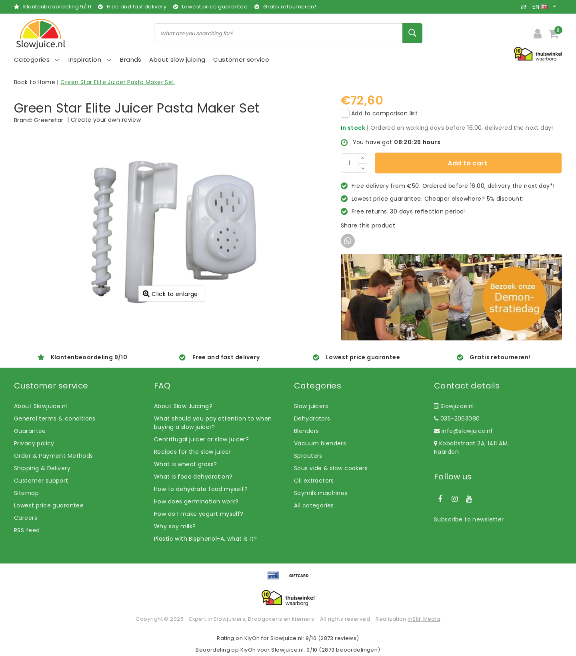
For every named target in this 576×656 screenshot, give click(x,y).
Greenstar (49, 120)
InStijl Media (424, 619)
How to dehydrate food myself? (201, 489)
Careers (25, 518)
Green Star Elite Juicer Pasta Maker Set (117, 82)
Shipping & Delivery (42, 468)
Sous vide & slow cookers (331, 468)
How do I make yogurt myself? (199, 514)
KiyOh (252, 638)
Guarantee (30, 431)
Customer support (41, 481)
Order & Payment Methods (53, 456)
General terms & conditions (55, 419)
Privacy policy (34, 443)
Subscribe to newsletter (469, 519)
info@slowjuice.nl (463, 431)
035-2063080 (457, 419)
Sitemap (26, 493)
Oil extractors (314, 481)
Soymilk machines (321, 493)
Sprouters (308, 456)
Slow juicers (311, 406)
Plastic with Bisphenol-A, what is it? (205, 539)
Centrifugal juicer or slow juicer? (201, 439)
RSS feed (27, 530)
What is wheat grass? (185, 464)
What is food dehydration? (193, 477)
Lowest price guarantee (49, 505)
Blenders (306, 431)
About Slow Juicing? (183, 406)
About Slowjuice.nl (40, 406)
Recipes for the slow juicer (192, 452)
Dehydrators (312, 419)
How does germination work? (196, 501)
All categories (314, 505)
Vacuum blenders (320, 443)
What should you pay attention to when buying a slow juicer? (213, 423)
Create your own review (106, 120)
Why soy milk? (175, 526)
